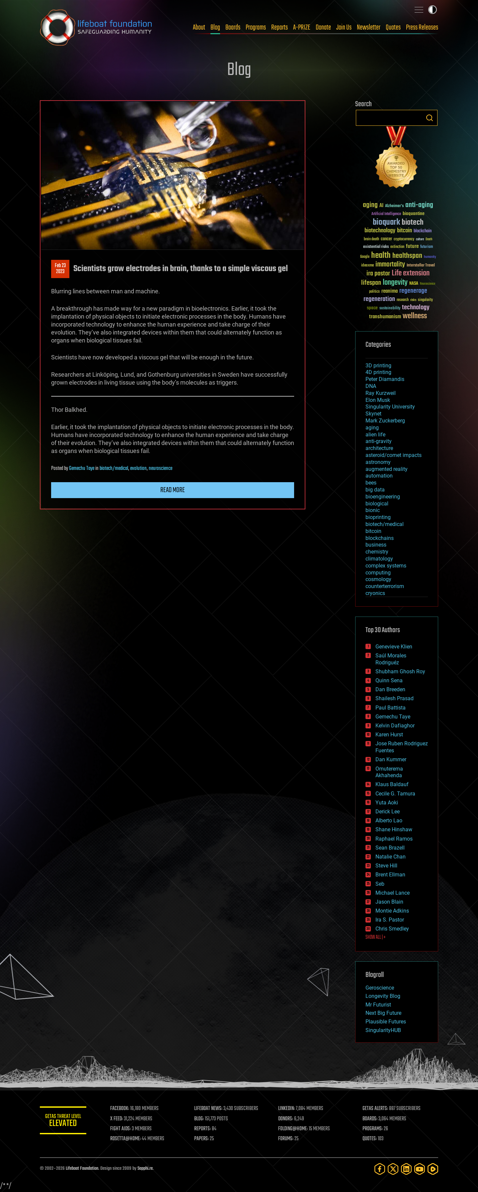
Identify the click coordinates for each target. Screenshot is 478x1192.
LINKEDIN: (287, 1108)
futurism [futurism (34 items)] (426, 247)
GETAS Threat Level (63, 1121)
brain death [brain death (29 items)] (371, 239)
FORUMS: (286, 1139)
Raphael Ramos (394, 839)
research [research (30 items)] (403, 300)
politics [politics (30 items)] (374, 292)
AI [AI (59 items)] (381, 206)
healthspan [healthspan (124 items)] (407, 256)
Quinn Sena (389, 680)
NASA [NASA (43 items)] (413, 283)
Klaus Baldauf (392, 784)
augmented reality (386, 469)
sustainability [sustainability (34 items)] (389, 308)
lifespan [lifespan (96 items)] (371, 283)
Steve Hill (386, 865)
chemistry (376, 552)
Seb (379, 884)
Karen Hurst (389, 734)
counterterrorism (384, 586)
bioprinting (378, 517)
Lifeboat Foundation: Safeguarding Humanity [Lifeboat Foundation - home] (96, 27)
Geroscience (379, 988)
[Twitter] (393, 1169)
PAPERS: (201, 1139)
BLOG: (199, 1119)
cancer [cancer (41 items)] (386, 239)
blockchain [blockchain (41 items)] (423, 231)
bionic (372, 510)
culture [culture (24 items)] (420, 239)
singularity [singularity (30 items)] (425, 300)
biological (376, 503)
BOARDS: (369, 1119)
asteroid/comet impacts (393, 455)
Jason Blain (389, 902)
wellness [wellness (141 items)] (415, 316)
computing (378, 572)
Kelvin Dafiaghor (395, 725)
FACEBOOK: (119, 1108)
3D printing (378, 365)
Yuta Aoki (386, 802)
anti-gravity (378, 441)
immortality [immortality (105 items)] (390, 264)
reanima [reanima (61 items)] (389, 291)
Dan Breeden (390, 689)
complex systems (385, 565)
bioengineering (382, 496)
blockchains (379, 538)
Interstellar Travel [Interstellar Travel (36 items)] (421, 265)
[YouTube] (419, 1169)
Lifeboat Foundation (82, 1168)
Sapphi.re (145, 1168)
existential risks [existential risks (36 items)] (376, 247)
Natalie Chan (390, 857)
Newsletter (368, 28)
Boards (232, 28)
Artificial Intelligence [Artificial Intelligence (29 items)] (386, 214)
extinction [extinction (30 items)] (397, 247)
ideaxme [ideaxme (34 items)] (367, 265)
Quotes (393, 28)
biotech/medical (114, 468)
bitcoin (373, 531)
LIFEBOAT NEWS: (208, 1108)
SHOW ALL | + (375, 937)
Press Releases (422, 28)
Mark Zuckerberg (385, 420)
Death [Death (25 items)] (429, 239)
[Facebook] (379, 1169)
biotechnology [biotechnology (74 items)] (379, 230)
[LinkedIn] (406, 1169)
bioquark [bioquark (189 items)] (386, 222)
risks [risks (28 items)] (413, 300)
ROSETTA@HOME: (125, 1139)
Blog (215, 28)
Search (430, 118)
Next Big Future (383, 1013)
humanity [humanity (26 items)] (430, 257)
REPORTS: (202, 1129)
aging (372, 427)
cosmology (378, 579)
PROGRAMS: (372, 1129)
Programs (256, 28)
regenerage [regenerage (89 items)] (413, 291)
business (375, 545)
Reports (279, 28)
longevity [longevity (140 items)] (395, 282)
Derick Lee (387, 811)
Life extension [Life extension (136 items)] (411, 273)
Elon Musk (377, 400)
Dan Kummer (390, 759)
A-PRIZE (301, 28)
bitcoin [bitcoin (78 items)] (404, 230)
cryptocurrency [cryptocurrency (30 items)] (404, 239)
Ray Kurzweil (380, 393)
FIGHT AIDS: (120, 1129)
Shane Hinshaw (393, 829)
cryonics (375, 593)
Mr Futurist (378, 1005)
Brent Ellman (390, 874)
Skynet (373, 413)
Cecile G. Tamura (395, 793)
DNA (370, 386)
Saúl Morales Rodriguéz (390, 659)
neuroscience (160, 468)
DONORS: (286, 1119)
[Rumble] (433, 1169)
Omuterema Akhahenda (389, 772)
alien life (375, 434)
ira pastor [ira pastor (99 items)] (378, 273)
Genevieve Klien (393, 646)
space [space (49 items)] (372, 308)
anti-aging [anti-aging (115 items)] (419, 205)
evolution (138, 468)
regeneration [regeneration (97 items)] (379, 299)
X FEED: (116, 1119)
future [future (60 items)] (412, 246)
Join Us (344, 28)
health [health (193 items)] (381, 256)
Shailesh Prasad (394, 698)
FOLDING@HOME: (293, 1129)
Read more (172, 490)
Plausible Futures (385, 1021)
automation (379, 476)
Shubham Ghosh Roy (400, 671)
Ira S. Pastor (389, 920)
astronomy (378, 462)
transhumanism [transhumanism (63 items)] (385, 317)
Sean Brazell (390, 848)
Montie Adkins (392, 911)
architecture (379, 448)
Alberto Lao (388, 820)
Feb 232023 (60, 269)
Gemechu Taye (81, 468)
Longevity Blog (382, 996)
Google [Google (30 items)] (364, 257)
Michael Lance (392, 893)
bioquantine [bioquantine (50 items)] (414, 213)
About (199, 28)
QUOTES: (369, 1139)
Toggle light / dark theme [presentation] (432, 9)
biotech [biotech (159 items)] (413, 222)
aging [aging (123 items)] (370, 205)
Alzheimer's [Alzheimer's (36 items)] (394, 206)
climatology (379, 559)
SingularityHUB (383, 1030)
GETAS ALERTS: (375, 1108)
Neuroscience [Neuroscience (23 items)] (427, 284)
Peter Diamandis (384, 379)
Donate (323, 28)
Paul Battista (390, 708)
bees (370, 483)
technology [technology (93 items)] (416, 308)
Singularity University (390, 407)
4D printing (378, 372)
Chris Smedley (392, 929)
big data (375, 489)
